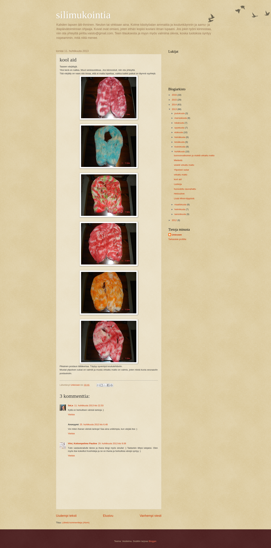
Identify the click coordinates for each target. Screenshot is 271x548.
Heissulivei (179, 193)
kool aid (177, 179)
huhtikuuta (179, 151)
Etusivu (108, 515)
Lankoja (178, 184)
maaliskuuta (180, 204)
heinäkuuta (180, 137)
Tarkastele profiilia (177, 239)
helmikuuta (180, 209)
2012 (174, 220)
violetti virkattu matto (184, 165)
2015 (174, 99)
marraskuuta (180, 118)
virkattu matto (180, 174)
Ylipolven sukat (181, 170)
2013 (174, 109)
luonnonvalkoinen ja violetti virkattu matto (194, 155)
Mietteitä (178, 160)
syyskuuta (179, 127)
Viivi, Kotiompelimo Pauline (82, 443)
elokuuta (178, 132)
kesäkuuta (179, 142)
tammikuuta (180, 214)
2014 (174, 104)
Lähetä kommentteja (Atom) (76, 522)
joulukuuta (179, 113)
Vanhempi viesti (150, 515)
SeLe (70, 405)
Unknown (177, 234)
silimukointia (83, 15)
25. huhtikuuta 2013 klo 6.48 (94, 424)
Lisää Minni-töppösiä (184, 198)
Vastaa (71, 414)
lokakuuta (179, 123)
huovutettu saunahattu (185, 189)
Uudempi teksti (66, 515)
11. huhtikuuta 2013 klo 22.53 (89, 405)
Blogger (152, 541)
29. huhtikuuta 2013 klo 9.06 (112, 443)
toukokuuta (180, 146)
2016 (174, 95)
